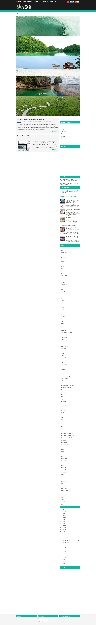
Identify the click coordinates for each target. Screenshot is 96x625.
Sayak (62, 419)
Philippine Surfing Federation (67, 389)
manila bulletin (64, 364)
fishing (62, 328)
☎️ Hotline (18, 1)
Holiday (62, 339)
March (64, 553)
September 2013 (64, 424)
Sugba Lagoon (64, 463)
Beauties (63, 270)
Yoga (62, 504)
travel (62, 483)
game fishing (63, 330)
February (64, 555)
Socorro (62, 140)
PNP (62, 396)
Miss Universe (64, 373)
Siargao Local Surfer (65, 444)
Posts (40, 618)
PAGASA (62, 380)
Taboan (62, 474)
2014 (62, 525)
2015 (62, 523)
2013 (62, 527)
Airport (62, 254)
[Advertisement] (70, 592)
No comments (19, 122)
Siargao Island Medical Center (73, 236)
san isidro (63, 412)
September (65, 538)
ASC (62, 259)
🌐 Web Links (53, 1)
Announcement (64, 257)
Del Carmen (63, 129)
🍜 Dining (63, 11)
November (65, 534)
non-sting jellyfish (64, 378)
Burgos (62, 124)
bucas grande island (65, 277)
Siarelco (62, 426)
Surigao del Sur (64, 472)
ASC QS (62, 261)
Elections (63, 318)
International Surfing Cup (66, 346)
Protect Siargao (64, 401)
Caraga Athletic (64, 284)
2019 (62, 515)
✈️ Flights (19, 13)
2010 (62, 559)
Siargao (62, 428)
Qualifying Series (64, 405)
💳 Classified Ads (44, 1)
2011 (62, 531)
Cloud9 (62, 298)
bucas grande (64, 275)
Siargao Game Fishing (65, 431)
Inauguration (63, 344)
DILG (62, 312)
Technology (63, 476)
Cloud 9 (62, 296)
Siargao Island (64, 440)
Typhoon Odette (64, 490)
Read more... (66, 184)
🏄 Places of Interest (48, 11)
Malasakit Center (64, 357)
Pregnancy (63, 398)
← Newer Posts (19, 154)
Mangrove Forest (64, 360)
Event (62, 321)
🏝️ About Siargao (26, 11)
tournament (63, 481)
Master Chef (63, 369)
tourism (62, 479)
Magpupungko (64, 355)
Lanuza (62, 353)
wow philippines (64, 501)
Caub (62, 286)
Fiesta (62, 325)
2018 (62, 517)
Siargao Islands (34, 121)
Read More (54, 131)
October (64, 537)
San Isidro (63, 138)
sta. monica (63, 460)
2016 (62, 521)
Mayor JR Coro (64, 371)
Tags (67, 196)
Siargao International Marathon (67, 435)
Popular (62, 196)
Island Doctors (64, 348)
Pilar (62, 133)
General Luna (64, 131)
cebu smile (63, 291)
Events (62, 323)
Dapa (62, 127)
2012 (62, 529)
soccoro (62, 451)
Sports (62, 456)
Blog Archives (73, 196)
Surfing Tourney (64, 467)
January (64, 557)
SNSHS (62, 449)
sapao (62, 417)
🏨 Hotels (57, 11)
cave (62, 289)
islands (62, 350)
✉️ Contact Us (19, 4)
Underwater (63, 492)
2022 (62, 509)
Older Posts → (56, 154)
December (65, 532)
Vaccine (62, 497)
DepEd (62, 309)
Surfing (39, 121)
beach (62, 268)
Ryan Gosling (64, 408)
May (63, 551)
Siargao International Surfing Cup (68, 437)
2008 (62, 563)
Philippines (28, 121)
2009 (62, 561)
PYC (62, 403)
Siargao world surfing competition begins (30, 119)
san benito (63, 410)
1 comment (19, 139)
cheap (62, 293)
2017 (62, 519)
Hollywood (63, 341)
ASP (62, 264)
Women (62, 499)
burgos (62, 280)
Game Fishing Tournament (66, 332)
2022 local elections (65, 248)
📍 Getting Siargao (36, 11)
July (63, 547)
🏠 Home (19, 11)
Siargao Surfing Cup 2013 (66, 447)
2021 (62, 511)
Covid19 (62, 302)
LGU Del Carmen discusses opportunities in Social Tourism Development (72, 219)
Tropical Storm (64, 488)
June (64, 549)
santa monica (63, 415)
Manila (62, 362)
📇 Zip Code (36, 1)
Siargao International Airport (67, 433)
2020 (62, 513)
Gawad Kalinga (64, 334)
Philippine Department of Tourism (68, 385)
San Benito (63, 136)
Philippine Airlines (64, 383)
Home (37, 154)
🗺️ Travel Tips (70, 11)
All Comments (41, 621)
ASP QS (62, 266)
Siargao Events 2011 (23, 136)
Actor (62, 250)
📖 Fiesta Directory (27, 1)
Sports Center (64, 458)
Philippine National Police (66, 387)
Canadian (63, 282)
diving (62, 314)
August (64, 545)
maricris (62, 367)
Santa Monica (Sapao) (65, 143)
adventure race (64, 252)
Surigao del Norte (44, 121)
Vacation (50, 121)
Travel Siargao (64, 485)
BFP (62, 273)
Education (63, 316)
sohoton (62, 453)
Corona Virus (63, 300)
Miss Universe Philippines (66, 376)
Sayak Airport (63, 421)
